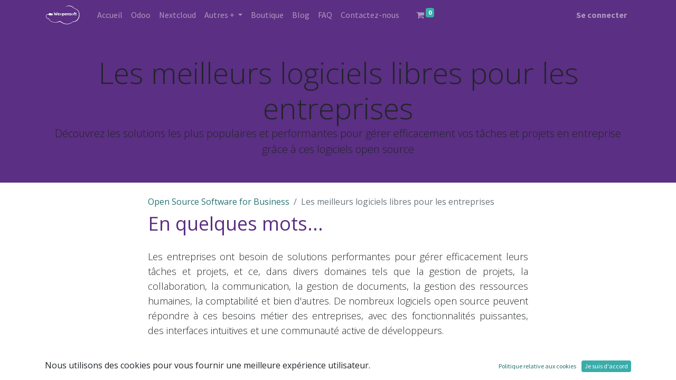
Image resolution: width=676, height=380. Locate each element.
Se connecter (601, 15)
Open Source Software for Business (218, 201)
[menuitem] (110, 14)
